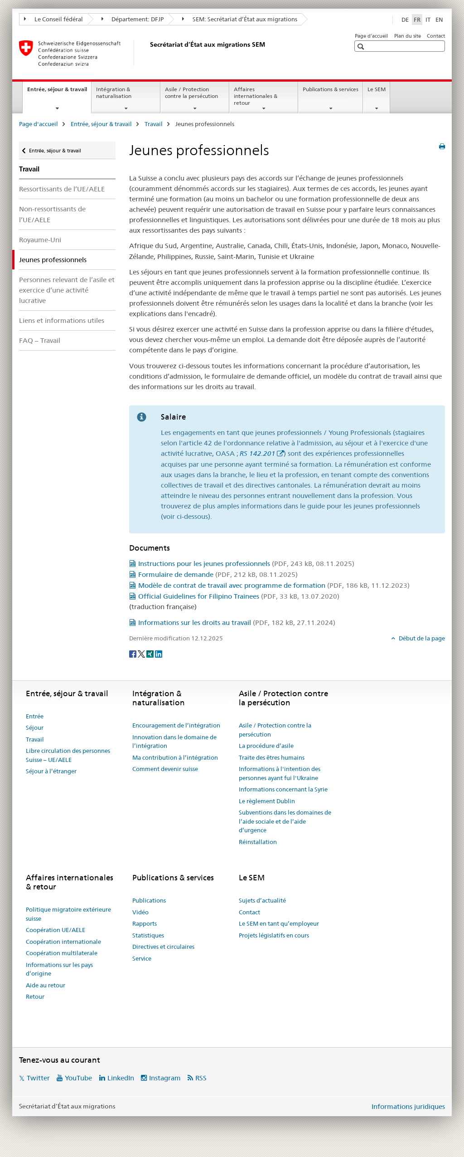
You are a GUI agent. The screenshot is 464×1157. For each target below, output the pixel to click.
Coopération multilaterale (61, 953)
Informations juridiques (408, 1106)
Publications (149, 900)
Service (141, 958)
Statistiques (148, 935)
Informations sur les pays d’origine (59, 969)
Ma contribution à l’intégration (175, 757)
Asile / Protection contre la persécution (191, 92)
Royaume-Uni (40, 239)
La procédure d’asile (266, 745)
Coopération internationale (63, 941)
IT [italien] (427, 19)
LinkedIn (120, 1078)
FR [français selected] (417, 19)
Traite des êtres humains (271, 757)
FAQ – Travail (39, 340)
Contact (436, 36)
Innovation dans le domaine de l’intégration (174, 741)
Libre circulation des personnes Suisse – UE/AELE (68, 755)
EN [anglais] (439, 19)
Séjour (35, 727)
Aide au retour (45, 985)
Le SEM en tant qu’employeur (279, 923)
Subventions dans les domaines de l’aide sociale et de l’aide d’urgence (285, 821)
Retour (35, 996)
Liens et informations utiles (61, 320)
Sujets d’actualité (262, 900)
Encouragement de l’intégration (176, 725)
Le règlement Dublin (267, 801)
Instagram (165, 1078)
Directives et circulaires (163, 946)
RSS (201, 1078)
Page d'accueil (371, 36)
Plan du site (407, 36)
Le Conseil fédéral (53, 19)
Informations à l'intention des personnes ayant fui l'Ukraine (279, 773)
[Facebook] (133, 653)
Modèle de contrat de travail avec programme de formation (274, 585)
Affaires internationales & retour (255, 96)
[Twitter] (142, 653)
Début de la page (421, 638)
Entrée (35, 716)
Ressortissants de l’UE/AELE (62, 189)
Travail (154, 123)
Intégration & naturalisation (113, 92)
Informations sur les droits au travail (236, 622)
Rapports (144, 923)
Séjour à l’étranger (51, 771)
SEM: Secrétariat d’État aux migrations (239, 19)
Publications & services (330, 89)
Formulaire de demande (218, 574)
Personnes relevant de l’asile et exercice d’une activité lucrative (67, 290)
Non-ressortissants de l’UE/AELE (52, 214)
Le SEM (376, 89)
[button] (362, 46)
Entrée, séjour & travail (59, 92)
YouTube (78, 1078)
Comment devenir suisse (165, 768)
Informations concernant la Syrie (283, 789)
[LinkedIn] (158, 653)
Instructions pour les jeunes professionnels (246, 563)
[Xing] (150, 653)
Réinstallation (258, 841)
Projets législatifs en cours (274, 935)
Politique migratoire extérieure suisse (68, 914)
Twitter (38, 1078)
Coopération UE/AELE (55, 929)
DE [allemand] (405, 19)
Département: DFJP (133, 19)
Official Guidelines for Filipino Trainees (238, 596)
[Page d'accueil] (148, 53)
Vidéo (140, 912)
